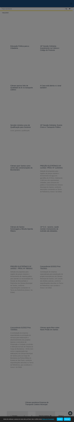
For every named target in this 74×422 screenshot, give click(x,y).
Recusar (67, 419)
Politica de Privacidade (48, 419)
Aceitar (60, 419)
